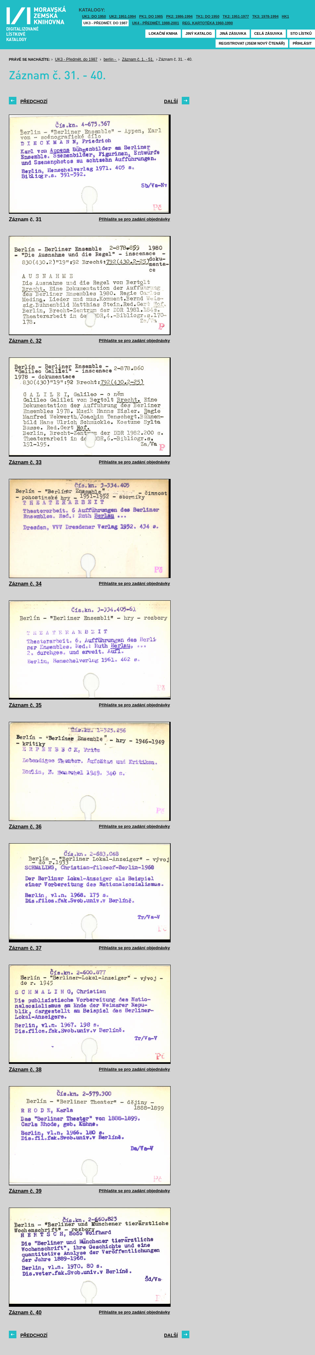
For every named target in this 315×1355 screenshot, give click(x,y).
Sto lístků (301, 33)
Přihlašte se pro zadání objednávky (134, 219)
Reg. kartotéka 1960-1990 (207, 23)
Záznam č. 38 (25, 1069)
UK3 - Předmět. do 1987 (105, 23)
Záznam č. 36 (25, 826)
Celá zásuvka (268, 33)
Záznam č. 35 (25, 705)
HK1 (285, 16)
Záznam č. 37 (25, 948)
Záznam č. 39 (25, 1191)
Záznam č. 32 (25, 341)
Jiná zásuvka (233, 33)
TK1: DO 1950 (208, 16)
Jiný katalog (198, 33)
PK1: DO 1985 (151, 16)
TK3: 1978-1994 (265, 16)
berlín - (110, 59)
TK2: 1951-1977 (236, 16)
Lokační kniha (163, 33)
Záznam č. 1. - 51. (138, 59)
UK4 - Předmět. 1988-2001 (155, 23)
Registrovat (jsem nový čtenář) (252, 43)
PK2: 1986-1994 (179, 16)
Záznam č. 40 (25, 1312)
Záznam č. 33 (25, 462)
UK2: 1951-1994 (122, 16)
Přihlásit (302, 43)
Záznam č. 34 (25, 584)
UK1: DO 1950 (94, 16)
